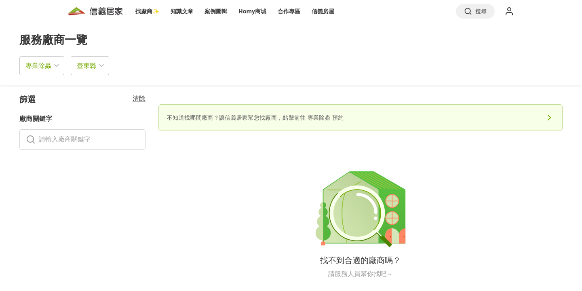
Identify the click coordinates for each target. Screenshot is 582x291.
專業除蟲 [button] (38, 65)
